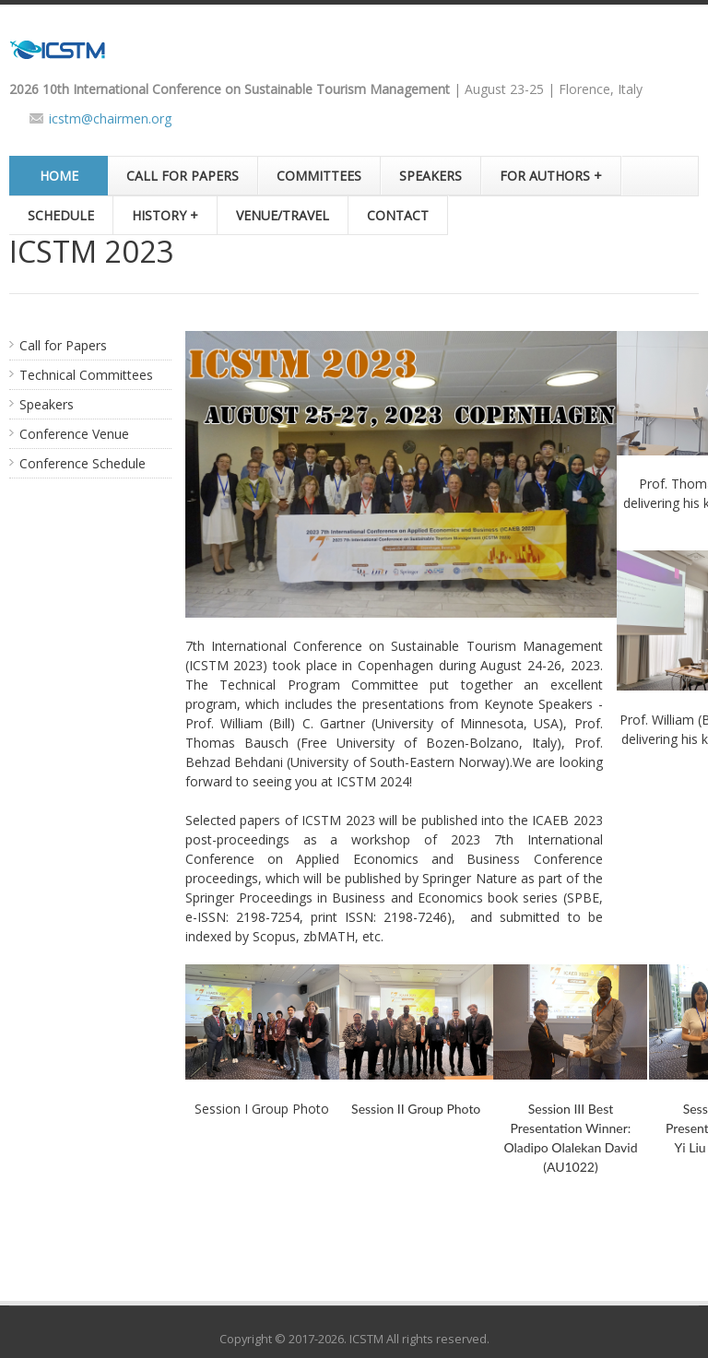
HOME (59, 175)
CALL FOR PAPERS (182, 175)
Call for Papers (63, 345)
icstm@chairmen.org (110, 118)
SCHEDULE (61, 215)
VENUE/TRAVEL (282, 215)
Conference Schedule (82, 463)
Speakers (46, 404)
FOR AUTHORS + (551, 175)
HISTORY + (165, 215)
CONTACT (398, 215)
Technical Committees (86, 375)
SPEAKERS (430, 175)
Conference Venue (74, 434)
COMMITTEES (319, 175)
